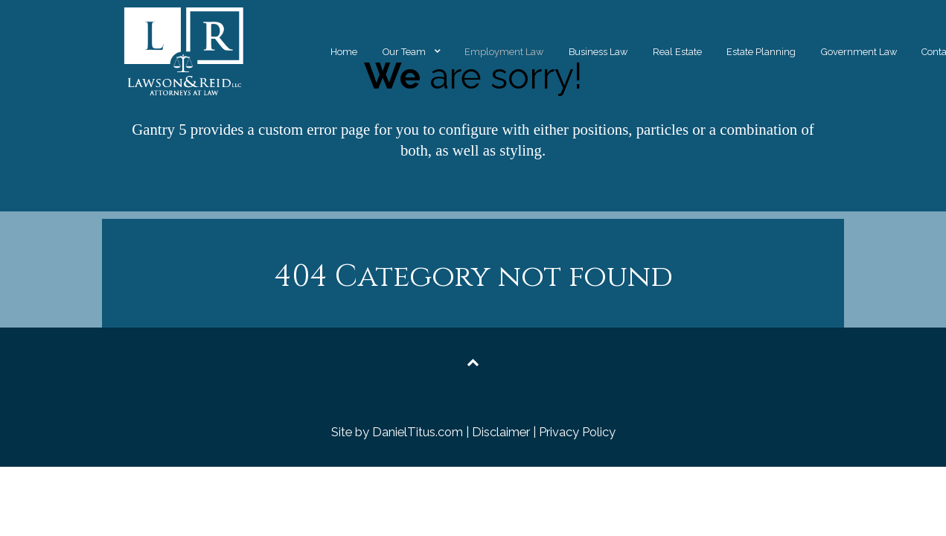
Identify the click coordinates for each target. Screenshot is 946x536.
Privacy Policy (577, 431)
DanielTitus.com (417, 431)
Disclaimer (501, 431)
